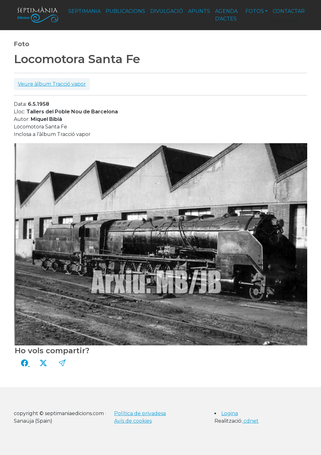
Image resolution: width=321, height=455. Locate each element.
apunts (199, 11)
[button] (62, 363)
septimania (84, 11)
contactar (289, 11)
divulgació (166, 11)
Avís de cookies (133, 421)
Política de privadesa (140, 413)
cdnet (250, 421)
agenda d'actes (226, 15)
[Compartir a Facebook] (25, 363)
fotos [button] (254, 11)
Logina (229, 413)
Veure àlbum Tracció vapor (52, 84)
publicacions (125, 11)
